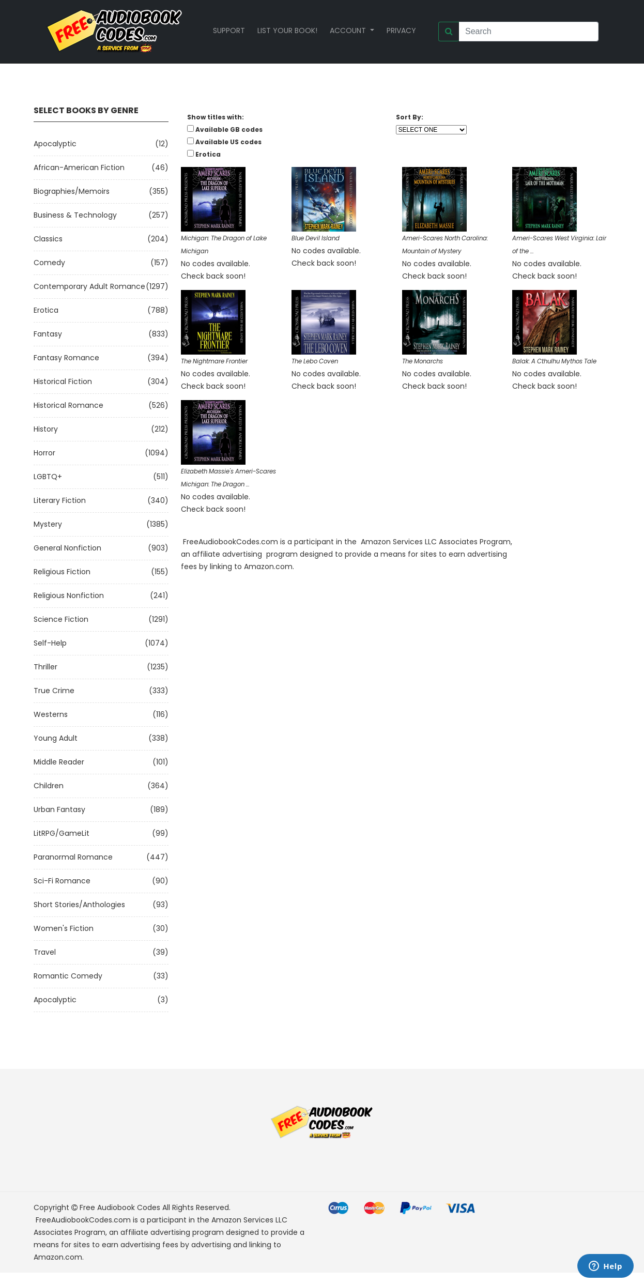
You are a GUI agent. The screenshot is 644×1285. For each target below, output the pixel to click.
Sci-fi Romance (62, 881)
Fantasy (48, 334)
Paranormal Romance (73, 857)
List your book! (287, 30)
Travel (45, 952)
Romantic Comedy (68, 976)
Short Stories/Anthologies (79, 904)
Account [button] (349, 30)
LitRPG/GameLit (61, 833)
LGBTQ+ (48, 476)
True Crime (54, 690)
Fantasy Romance (66, 358)
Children (49, 786)
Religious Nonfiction (69, 595)
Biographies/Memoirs (72, 191)
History (46, 429)
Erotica (46, 310)
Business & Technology (75, 215)
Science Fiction (61, 619)
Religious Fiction (62, 572)
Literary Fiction (60, 500)
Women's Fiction (64, 928)
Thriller (45, 667)
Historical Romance (68, 405)
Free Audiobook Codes (120, 1207)
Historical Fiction (63, 381)
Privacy (401, 30)
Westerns (51, 714)
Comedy (49, 262)
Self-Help (50, 643)
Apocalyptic (55, 144)
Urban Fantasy (59, 809)
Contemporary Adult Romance (89, 286)
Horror (44, 453)
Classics (48, 239)
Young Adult (56, 738)
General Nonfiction (67, 548)
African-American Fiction (79, 167)
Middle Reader (59, 762)
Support (229, 30)
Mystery (48, 524)
